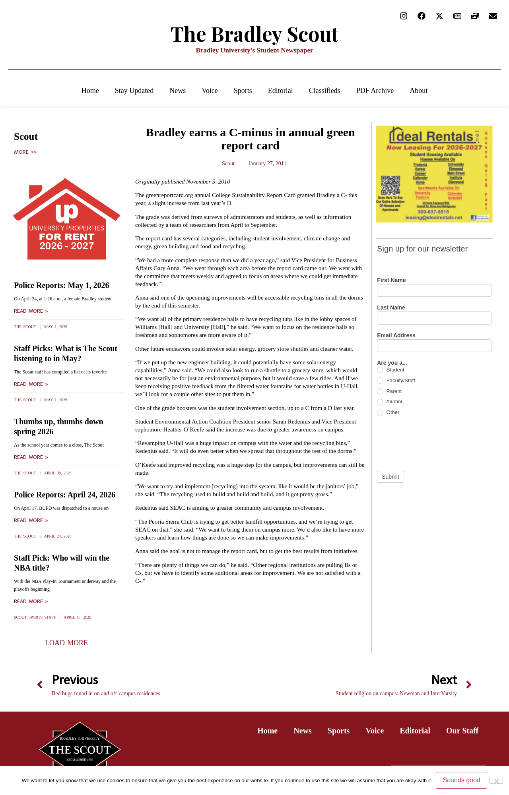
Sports (243, 91)
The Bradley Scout (254, 33)
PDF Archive (375, 91)
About (418, 91)
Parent (389, 391)
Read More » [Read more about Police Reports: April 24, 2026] (31, 520)
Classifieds (324, 91)
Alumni (389, 401)
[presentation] (437, 443)
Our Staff (462, 730)
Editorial (280, 91)
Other (388, 412)
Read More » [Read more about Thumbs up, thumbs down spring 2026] (31, 457)
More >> (25, 152)
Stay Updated (134, 91)
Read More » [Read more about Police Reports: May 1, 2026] (31, 311)
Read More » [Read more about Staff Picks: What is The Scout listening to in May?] (31, 384)
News (177, 91)
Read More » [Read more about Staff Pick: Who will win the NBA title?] (31, 602)
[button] (66, 643)
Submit (390, 477)
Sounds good (461, 780)
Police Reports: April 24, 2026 (64, 494)
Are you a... (392, 363)
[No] (496, 780)
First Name (391, 280)
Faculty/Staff (396, 380)
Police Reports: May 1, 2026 (61, 285)
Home (90, 91)
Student (390, 370)
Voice (210, 91)
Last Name (391, 308)
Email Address (396, 336)
